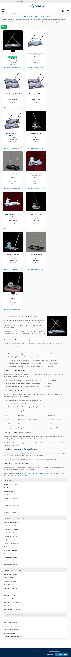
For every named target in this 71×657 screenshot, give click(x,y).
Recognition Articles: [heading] (12, 490)
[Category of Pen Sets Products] (35, 18)
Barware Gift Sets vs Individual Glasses (13, 556)
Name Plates (8, 343)
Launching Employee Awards (11, 449)
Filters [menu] (4, 27)
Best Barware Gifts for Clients (11, 542)
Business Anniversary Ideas (10, 494)
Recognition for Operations (10, 518)
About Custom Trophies (10, 422)
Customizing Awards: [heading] (12, 400)
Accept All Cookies (61, 654)
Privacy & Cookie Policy (54, 651)
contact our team (22, 395)
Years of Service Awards (10, 501)
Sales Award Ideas (8, 473)
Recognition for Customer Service (12, 522)
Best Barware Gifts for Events (11, 549)
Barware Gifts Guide (9, 539)
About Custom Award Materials (12, 418)
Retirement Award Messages (11, 484)
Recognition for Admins (10, 511)
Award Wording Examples (10, 504)
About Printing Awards (9, 414)
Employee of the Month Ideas (11, 466)
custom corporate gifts (46, 393)
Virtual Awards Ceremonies (11, 470)
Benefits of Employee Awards (11, 442)
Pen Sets (17, 27)
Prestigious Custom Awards (11, 432)
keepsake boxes (33, 393)
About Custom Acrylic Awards (11, 425)
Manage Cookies (49, 654)
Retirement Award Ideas (10, 481)
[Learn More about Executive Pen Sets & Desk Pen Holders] (35, 315)
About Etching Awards (9, 411)
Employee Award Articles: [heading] (14, 438)
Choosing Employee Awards (11, 463)
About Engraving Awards (10, 407)
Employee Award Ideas (9, 452)
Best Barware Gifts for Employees (12, 546)
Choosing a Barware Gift (10, 553)
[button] (18, 1)
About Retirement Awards (10, 477)
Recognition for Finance (10, 525)
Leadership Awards (8, 497)
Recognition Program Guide (11, 508)
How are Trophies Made (10, 429)
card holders (25, 393)
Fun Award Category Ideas (10, 459)
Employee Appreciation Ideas (11, 456)
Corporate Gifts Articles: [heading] (14, 535)
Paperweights (8, 347)
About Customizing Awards (10, 404)
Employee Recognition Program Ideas (13, 445)
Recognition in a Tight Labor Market (13, 529)
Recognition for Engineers (10, 515)
